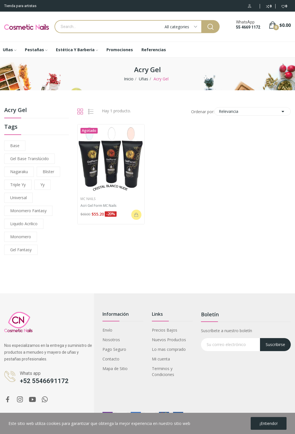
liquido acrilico (24, 223)
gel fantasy (21, 249)
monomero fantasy (28, 210)
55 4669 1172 (248, 27)
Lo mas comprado (169, 349)
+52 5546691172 (44, 380)
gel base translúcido (29, 158)
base (14, 145)
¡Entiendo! (268, 423)
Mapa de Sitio (115, 368)
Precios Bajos (164, 330)
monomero (20, 236)
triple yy (18, 184)
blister (48, 171)
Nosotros (111, 339)
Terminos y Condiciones (163, 371)
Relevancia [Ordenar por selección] (252, 111)
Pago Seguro (114, 349)
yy (42, 184)
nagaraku (19, 171)
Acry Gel (15, 110)
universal (18, 197)
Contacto (110, 359)
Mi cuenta (161, 359)
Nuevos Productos (169, 339)
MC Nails (87, 199)
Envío (107, 330)
